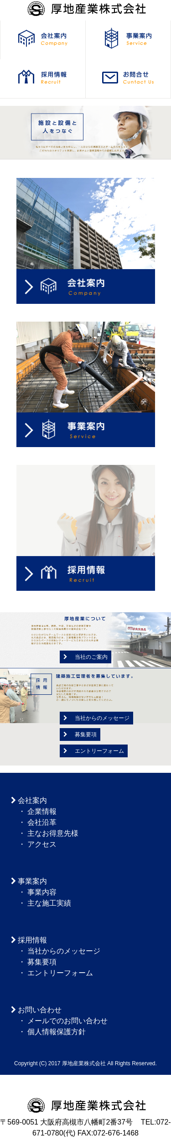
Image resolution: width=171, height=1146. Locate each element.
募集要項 (80, 734)
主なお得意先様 (52, 833)
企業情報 (42, 811)
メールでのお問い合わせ (67, 1021)
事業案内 (32, 881)
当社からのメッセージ (96, 718)
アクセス (42, 844)
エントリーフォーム (93, 751)
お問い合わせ (40, 1010)
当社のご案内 (85, 657)
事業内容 (42, 892)
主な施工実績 (49, 903)
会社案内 (32, 800)
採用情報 (32, 940)
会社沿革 (42, 822)
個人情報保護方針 (56, 1032)
